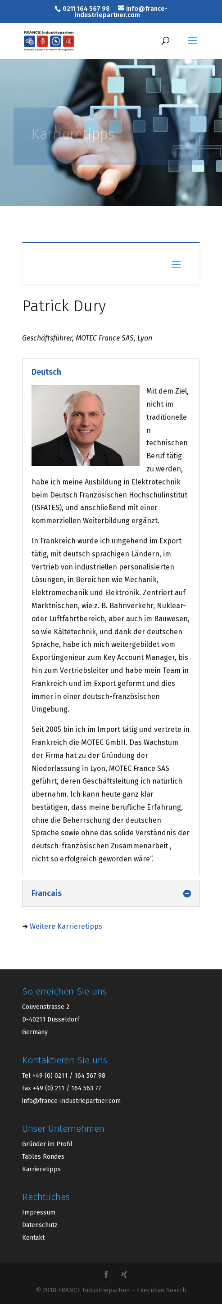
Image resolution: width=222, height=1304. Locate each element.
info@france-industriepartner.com (71, 1101)
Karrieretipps (41, 1169)
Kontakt (33, 1237)
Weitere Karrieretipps (66, 926)
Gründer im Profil (47, 1144)
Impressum (38, 1212)
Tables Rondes (43, 1157)
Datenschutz (40, 1225)
